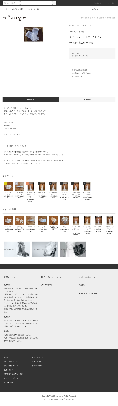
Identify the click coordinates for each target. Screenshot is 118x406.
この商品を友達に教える (78, 70)
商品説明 (30, 99)
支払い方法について (11, 361)
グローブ (91, 25)
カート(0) (109, 3)
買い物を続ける (75, 76)
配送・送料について (11, 366)
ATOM (10, 382)
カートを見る (37, 361)
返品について (76, 53)
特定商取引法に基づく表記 (80, 56)
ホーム (5, 9)
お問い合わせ (95, 9)
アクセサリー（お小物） (80, 25)
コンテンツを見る (32, 9)
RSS (5, 382)
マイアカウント (37, 357)
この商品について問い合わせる (80, 73)
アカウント (96, 3)
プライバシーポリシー (12, 378)
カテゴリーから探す (16, 9)
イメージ (87, 99)
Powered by (59, 400)
